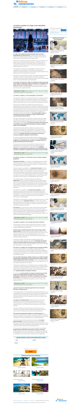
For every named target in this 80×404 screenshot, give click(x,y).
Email (17, 340)
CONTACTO (32, 400)
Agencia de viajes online (18, 400)
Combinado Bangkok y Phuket (37, 379)
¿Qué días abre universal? (56, 222)
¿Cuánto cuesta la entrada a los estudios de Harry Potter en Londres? (57, 151)
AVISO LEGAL (26, 400)
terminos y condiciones (60, 31)
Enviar (31, 351)
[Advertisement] (40, 16)
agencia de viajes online (38, 91)
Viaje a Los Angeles (16, 366)
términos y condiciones (33, 349)
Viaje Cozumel (34, 366)
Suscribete (64, 30)
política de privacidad (54, 33)
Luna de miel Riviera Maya (18, 379)
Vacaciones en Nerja (17, 392)
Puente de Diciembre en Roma (37, 392)
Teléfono (34, 340)
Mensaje (16, 342)
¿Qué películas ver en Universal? (57, 263)
